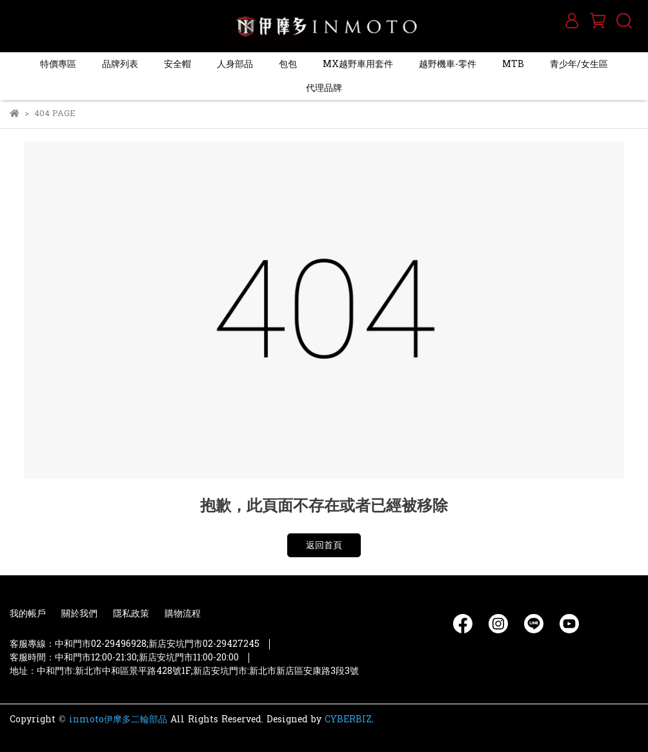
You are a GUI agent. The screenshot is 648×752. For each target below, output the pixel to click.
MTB (513, 64)
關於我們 (79, 614)
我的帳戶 (28, 614)
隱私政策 (131, 614)
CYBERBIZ (348, 719)
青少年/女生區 (579, 64)
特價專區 (58, 64)
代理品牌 (324, 88)
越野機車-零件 (447, 64)
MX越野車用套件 (358, 64)
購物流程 (183, 614)
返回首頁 (324, 545)
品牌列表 (120, 64)
